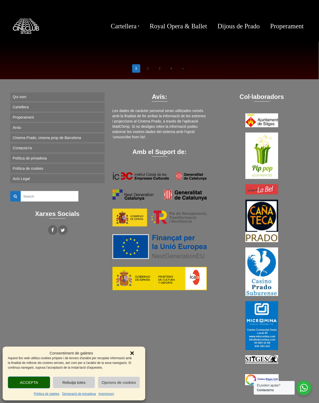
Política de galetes (47, 394)
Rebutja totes (73, 382)
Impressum (106, 394)
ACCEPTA (29, 382)
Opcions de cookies (119, 382)
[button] (132, 353)
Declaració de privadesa (79, 394)
